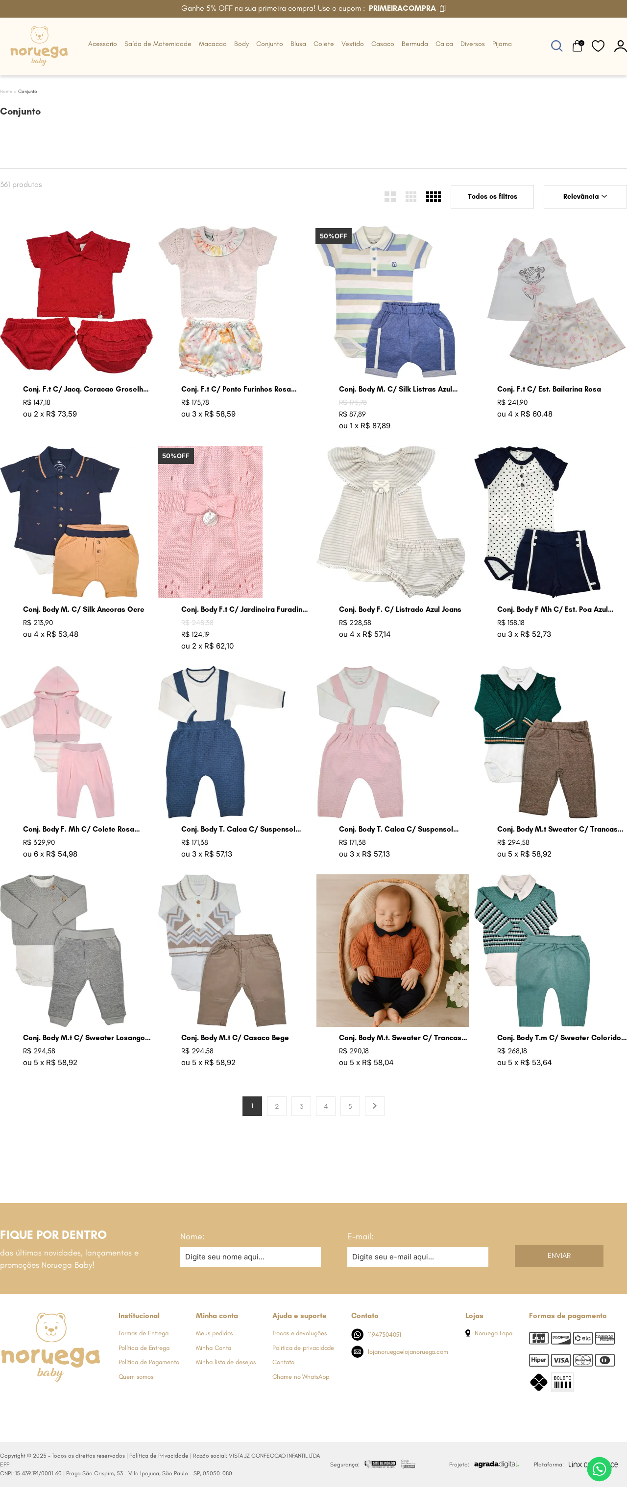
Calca (444, 44)
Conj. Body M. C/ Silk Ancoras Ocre (84, 609)
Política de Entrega (144, 1347)
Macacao (213, 44)
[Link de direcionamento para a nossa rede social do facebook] (7, 1400)
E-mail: (360, 1236)
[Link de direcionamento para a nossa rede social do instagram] (27, 1400)
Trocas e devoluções (299, 1333)
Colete (324, 44)
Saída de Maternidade (158, 44)
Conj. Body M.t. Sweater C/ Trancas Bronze (400, 1038)
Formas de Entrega (144, 1333)
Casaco (382, 44)
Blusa (298, 44)
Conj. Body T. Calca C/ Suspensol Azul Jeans (238, 829)
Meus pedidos (214, 1333)
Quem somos (136, 1376)
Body (241, 44)
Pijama (502, 44)
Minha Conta (213, 1347)
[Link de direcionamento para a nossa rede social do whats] (46, 1400)
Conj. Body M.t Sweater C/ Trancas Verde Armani (557, 829)
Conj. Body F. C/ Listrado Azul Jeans (400, 609)
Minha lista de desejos (225, 1362)
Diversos (472, 44)
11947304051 (376, 1334)
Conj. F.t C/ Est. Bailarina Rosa (549, 389)
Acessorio (102, 44)
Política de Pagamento (149, 1362)
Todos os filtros (492, 196)
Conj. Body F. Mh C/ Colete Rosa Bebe (78, 829)
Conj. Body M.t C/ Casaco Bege (235, 1037)
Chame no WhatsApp (300, 1376)
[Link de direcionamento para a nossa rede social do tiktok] (85, 1400)
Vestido (352, 44)
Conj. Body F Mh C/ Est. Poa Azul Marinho (552, 609)
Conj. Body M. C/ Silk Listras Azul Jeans (395, 389)
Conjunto (269, 44)
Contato (283, 1362)
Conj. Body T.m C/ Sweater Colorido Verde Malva (559, 1038)
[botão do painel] (620, 45)
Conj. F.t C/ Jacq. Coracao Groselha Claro (85, 389)
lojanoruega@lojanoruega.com (399, 1352)
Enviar (559, 1255)
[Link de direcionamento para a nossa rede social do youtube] (66, 1400)
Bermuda (415, 44)
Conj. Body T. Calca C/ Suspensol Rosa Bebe (396, 829)
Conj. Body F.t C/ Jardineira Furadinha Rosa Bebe (246, 609)
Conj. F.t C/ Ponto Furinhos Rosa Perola (236, 389)
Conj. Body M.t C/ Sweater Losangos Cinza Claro (86, 1038)
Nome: (192, 1236)
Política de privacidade (303, 1347)
